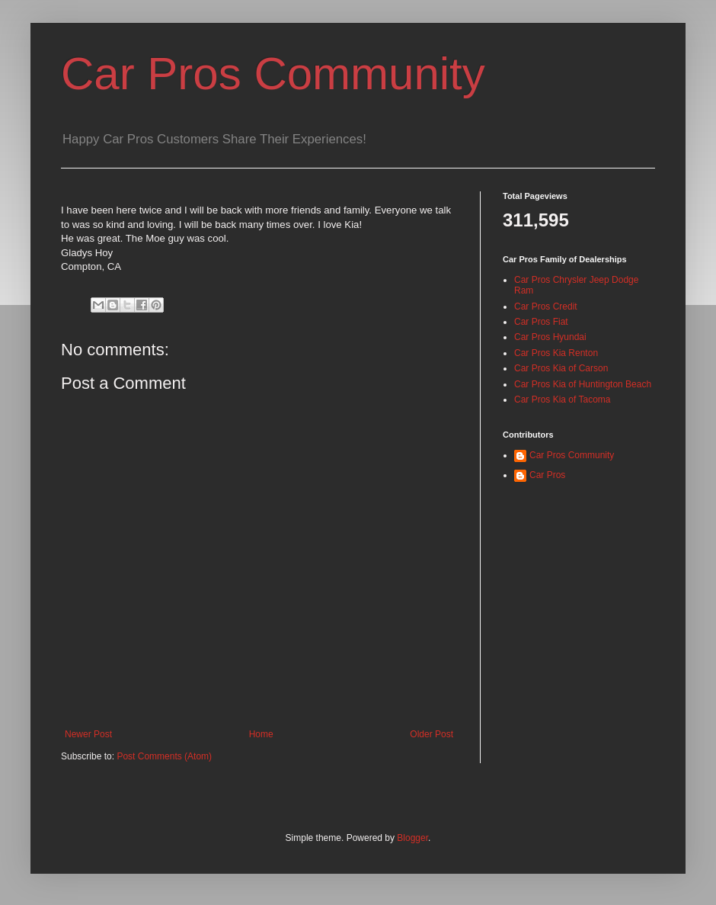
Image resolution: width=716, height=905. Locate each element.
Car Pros (547, 475)
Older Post (431, 734)
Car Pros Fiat (541, 321)
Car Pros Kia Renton (556, 353)
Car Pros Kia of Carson (561, 368)
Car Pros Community (273, 73)
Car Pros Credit (545, 306)
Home (261, 734)
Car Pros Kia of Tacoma (562, 399)
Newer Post (88, 734)
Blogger (412, 838)
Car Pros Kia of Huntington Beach (582, 384)
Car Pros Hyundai (550, 337)
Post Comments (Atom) (164, 756)
